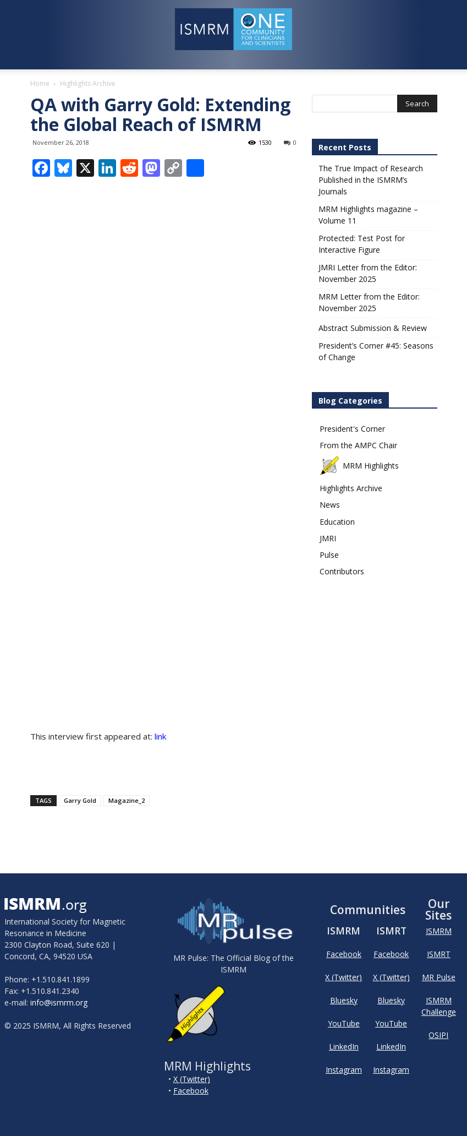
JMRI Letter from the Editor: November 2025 (367, 273)
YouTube (344, 1023)
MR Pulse (438, 977)
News (330, 504)
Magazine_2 (126, 800)
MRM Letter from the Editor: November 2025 (369, 302)
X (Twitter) (191, 1079)
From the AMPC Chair (358, 445)
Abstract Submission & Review (372, 328)
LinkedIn (344, 1046)
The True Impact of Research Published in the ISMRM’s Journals (370, 180)
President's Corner (352, 428)
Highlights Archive (351, 488)
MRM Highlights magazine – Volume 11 (368, 215)
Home (40, 83)
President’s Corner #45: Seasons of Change (375, 351)
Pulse (329, 555)
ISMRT (438, 954)
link (160, 736)
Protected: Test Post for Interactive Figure (361, 244)
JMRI (328, 538)
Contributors (342, 571)
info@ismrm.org (58, 1002)
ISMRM (439, 931)
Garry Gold (80, 800)
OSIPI (438, 1035)
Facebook (190, 1090)
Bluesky (344, 1000)
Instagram (344, 1069)
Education (337, 522)
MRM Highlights (359, 465)
